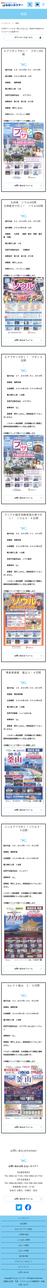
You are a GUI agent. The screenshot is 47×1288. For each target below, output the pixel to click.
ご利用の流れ (23, 1234)
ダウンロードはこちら (23, 37)
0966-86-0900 (15, 1183)
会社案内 (23, 1224)
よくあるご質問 (23, 1240)
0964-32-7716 (15, 1176)
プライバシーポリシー (23, 1261)
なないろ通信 (23, 1245)
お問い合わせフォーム (23, 186)
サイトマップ (23, 1267)
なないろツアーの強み (23, 1229)
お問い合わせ (23, 1272)
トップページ (5, 23)
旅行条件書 (23, 1256)
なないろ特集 (23, 1251)
